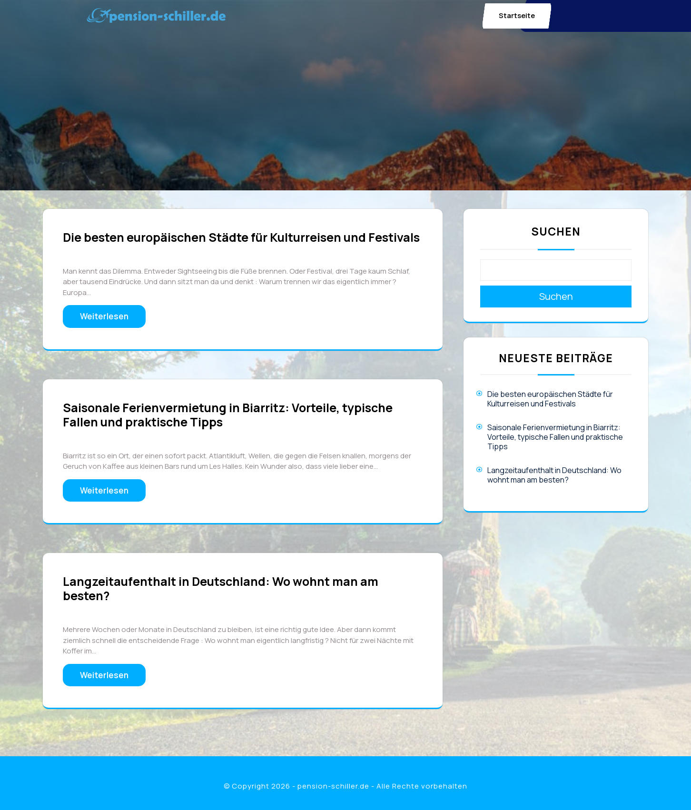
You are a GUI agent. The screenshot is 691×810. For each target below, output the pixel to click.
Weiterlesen (104, 316)
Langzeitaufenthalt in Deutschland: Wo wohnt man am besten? (220, 588)
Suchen (556, 231)
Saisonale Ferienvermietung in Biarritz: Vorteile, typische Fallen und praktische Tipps (228, 414)
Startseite (517, 15)
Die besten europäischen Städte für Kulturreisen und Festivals (241, 237)
